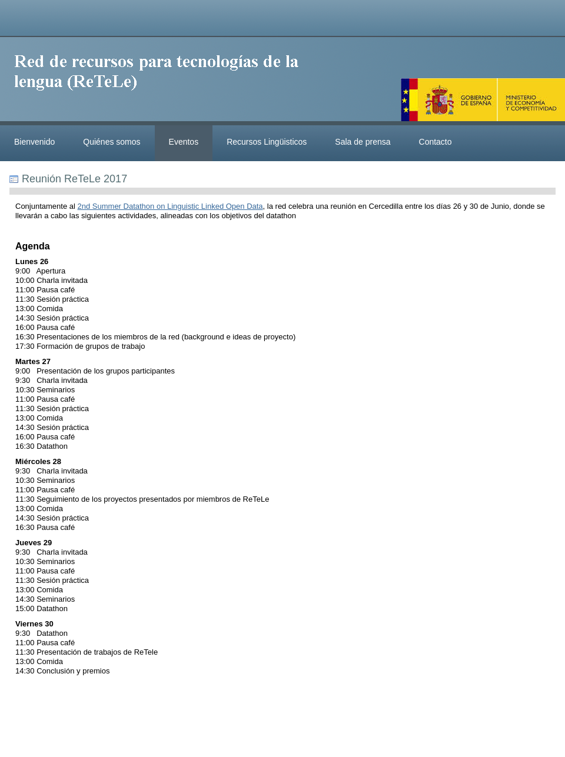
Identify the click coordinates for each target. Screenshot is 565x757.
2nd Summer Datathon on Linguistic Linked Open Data (170, 206)
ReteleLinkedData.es (162, 81)
